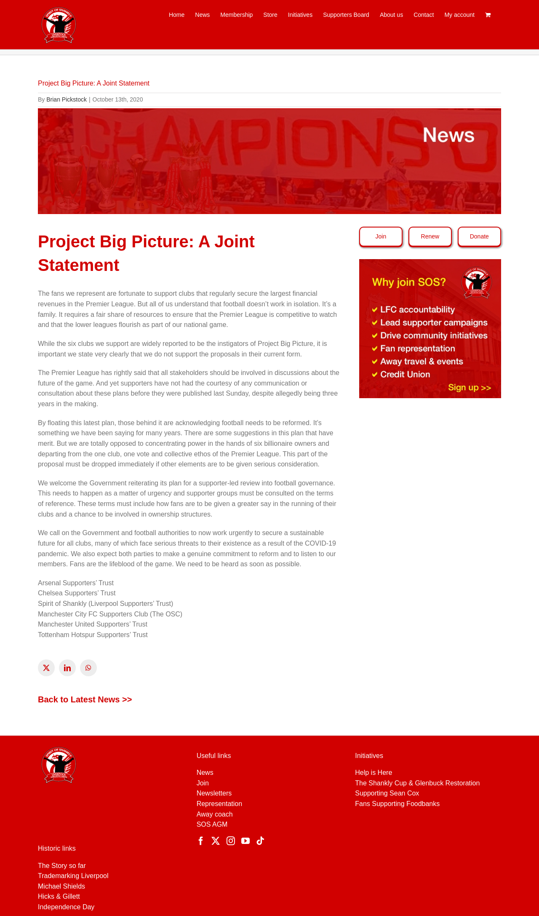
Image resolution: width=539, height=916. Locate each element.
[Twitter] (215, 841)
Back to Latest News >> (85, 699)
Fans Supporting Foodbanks (397, 803)
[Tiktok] (260, 841)
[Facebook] (201, 841)
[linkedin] (67, 667)
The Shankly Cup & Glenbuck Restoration (417, 783)
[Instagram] (231, 841)
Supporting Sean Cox (387, 793)
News (205, 772)
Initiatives (369, 755)
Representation (220, 803)
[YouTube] (245, 841)
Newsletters (214, 793)
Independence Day (66, 907)
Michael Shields (61, 886)
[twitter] (46, 667)
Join (203, 783)
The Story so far (62, 865)
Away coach (215, 814)
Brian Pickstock (66, 99)
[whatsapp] (88, 667)
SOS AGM (212, 824)
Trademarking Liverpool (73, 875)
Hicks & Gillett (59, 896)
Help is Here (373, 772)
